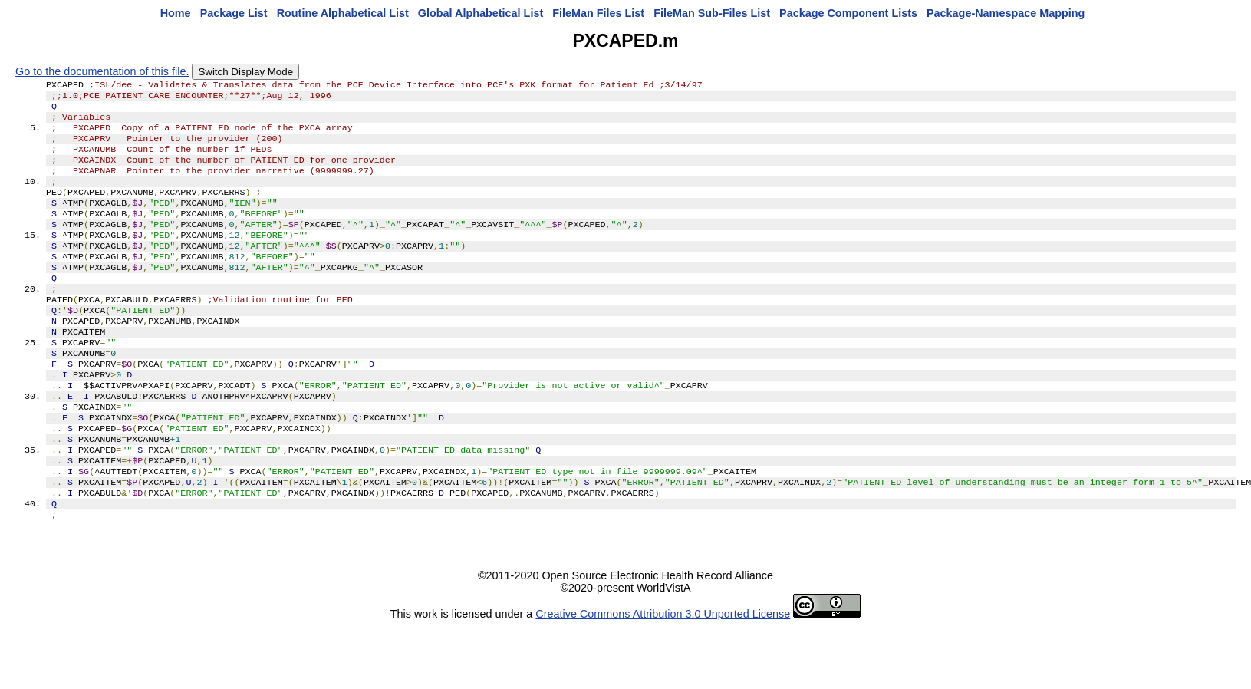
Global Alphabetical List (480, 13)
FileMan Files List (598, 13)
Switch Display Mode (245, 71)
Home (175, 13)
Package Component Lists (848, 13)
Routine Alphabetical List (343, 13)
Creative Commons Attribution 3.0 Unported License (662, 677)
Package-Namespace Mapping (1006, 13)
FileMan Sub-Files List (711, 13)
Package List (234, 13)
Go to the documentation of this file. (102, 71)
